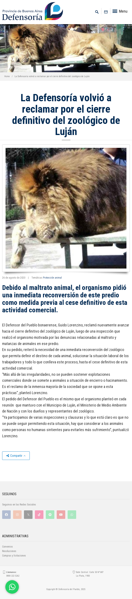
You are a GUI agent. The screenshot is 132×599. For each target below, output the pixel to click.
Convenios (7, 546)
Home (7, 76)
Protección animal (52, 277)
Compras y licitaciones (14, 555)
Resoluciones (9, 551)
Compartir (15, 455)
